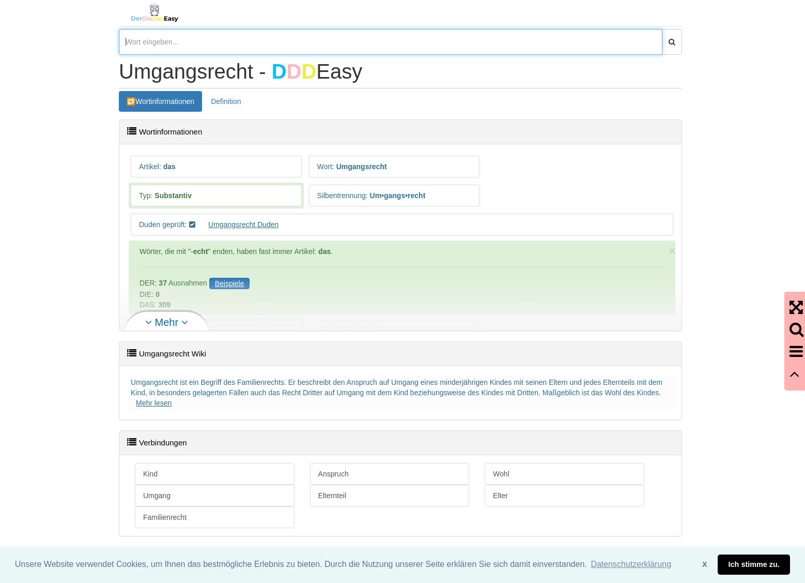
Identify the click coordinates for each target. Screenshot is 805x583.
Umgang (157, 495)
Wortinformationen (164, 101)
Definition (226, 101)
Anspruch (333, 474)
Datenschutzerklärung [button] (631, 564)
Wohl (501, 474)
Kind (150, 474)
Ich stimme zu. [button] (754, 564)
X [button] (704, 564)
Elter (500, 495)
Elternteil (332, 495)
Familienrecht (165, 517)
